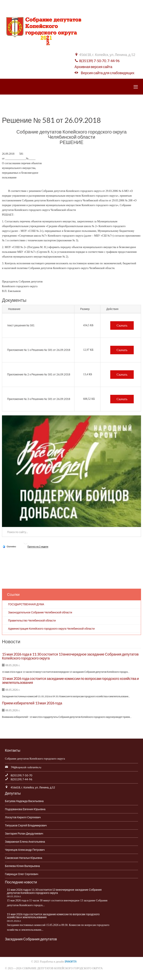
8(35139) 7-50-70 (92, 61)
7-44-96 (113, 61)
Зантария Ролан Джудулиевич (24, 833)
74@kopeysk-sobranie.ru (26, 767)
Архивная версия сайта (93, 66)
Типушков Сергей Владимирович (26, 825)
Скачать (122, 325)
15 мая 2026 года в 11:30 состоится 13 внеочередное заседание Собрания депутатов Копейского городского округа (70, 656)
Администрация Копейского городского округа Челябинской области (51, 628)
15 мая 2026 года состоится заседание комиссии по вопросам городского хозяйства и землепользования (70, 680)
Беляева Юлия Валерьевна (22, 866)
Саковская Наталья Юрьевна (23, 857)
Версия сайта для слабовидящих (107, 73)
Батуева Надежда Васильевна (24, 801)
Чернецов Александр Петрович (25, 849)
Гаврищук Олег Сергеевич (21, 874)
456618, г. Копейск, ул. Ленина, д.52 (33, 787)
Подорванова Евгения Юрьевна (25, 809)
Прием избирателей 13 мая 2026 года (32, 703)
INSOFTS (71, 961)
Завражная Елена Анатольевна (25, 841)
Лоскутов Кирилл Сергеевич (23, 817)
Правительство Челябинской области (32, 620)
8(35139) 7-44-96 (21, 779)
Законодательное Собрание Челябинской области (40, 612)
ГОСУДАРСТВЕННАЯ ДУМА (26, 604)
